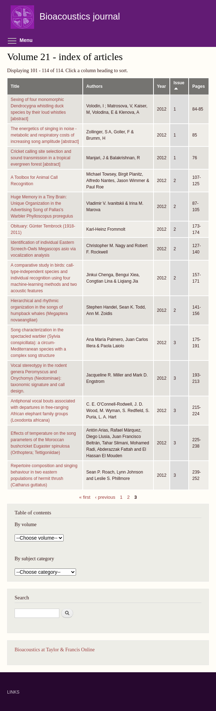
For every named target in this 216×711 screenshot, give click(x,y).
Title (15, 86)
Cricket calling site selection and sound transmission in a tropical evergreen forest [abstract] (41, 158)
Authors (94, 86)
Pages (198, 86)
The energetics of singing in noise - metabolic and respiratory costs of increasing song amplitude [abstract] (45, 135)
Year (161, 86)
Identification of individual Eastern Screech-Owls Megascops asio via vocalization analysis (43, 249)
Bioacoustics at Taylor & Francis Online (54, 649)
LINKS (13, 692)
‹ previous (105, 496)
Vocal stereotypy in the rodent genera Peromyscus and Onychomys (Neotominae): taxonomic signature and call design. (39, 378)
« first (85, 496)
